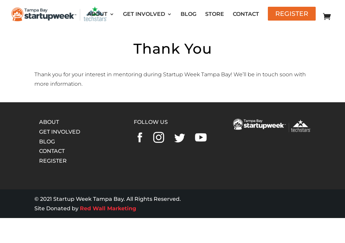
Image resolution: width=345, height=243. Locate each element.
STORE (214, 14)
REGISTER (53, 161)
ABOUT (97, 14)
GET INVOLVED (144, 14)
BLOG (188, 14)
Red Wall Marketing (108, 208)
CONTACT (246, 14)
